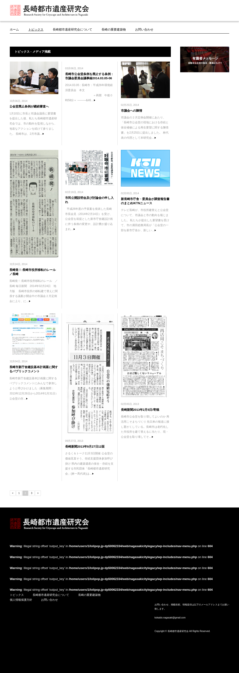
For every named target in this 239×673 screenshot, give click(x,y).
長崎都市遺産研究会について (72, 29)
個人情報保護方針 (21, 599)
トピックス (35, 29)
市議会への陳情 (131, 110)
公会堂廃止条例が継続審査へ (29, 106)
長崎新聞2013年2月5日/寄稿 (140, 409)
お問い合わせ (144, 29)
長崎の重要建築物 (114, 29)
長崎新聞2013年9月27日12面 (85, 446)
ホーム (14, 29)
